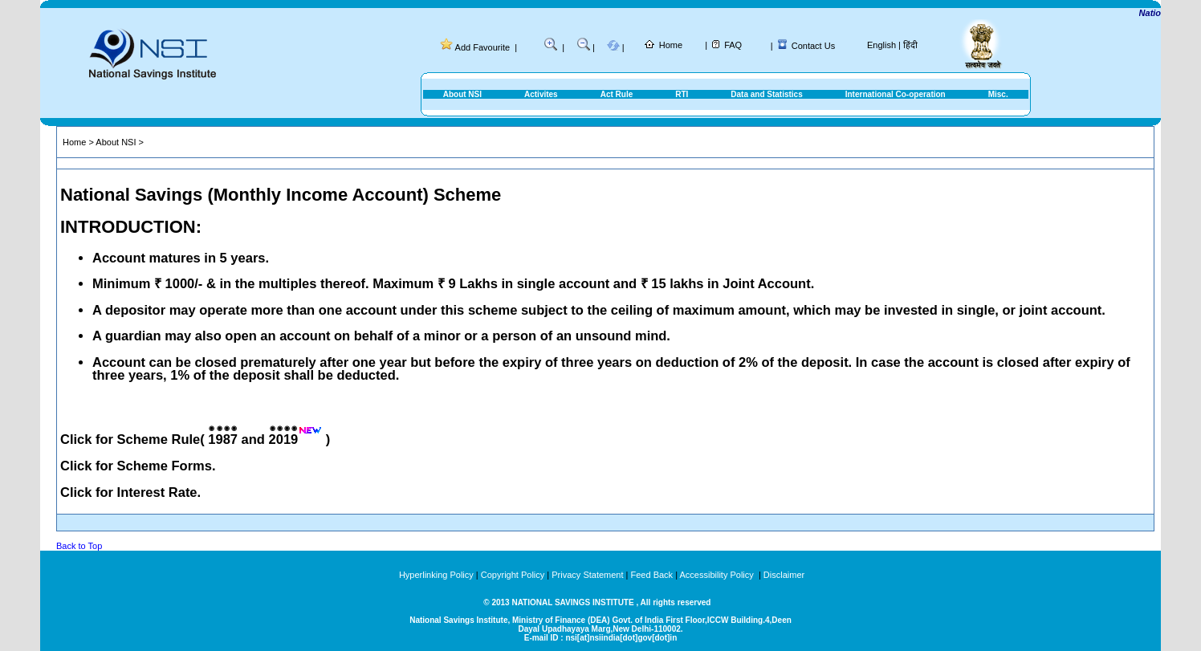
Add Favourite (482, 47)
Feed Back (652, 575)
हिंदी (910, 45)
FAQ (733, 45)
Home (670, 45)
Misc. (998, 94)
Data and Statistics (766, 94)
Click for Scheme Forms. (137, 465)
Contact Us (813, 46)
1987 (223, 439)
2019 (284, 439)
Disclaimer (783, 575)
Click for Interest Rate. (130, 492)
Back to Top (79, 546)
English (881, 45)
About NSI (462, 94)
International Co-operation (895, 94)
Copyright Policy (512, 575)
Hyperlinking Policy (436, 575)
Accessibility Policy (717, 575)
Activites (541, 94)
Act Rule (616, 94)
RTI (681, 94)
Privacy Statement (587, 575)
